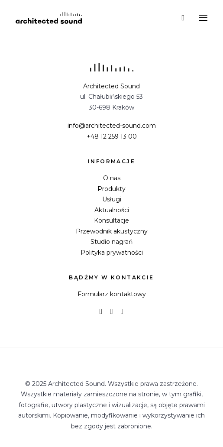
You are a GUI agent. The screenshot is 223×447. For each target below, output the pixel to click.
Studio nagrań (111, 242)
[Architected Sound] (49, 18)
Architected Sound (111, 86)
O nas (111, 178)
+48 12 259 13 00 (112, 136)
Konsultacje (111, 220)
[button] (203, 18)
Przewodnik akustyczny (112, 231)
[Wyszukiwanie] (179, 18)
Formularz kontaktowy (112, 294)
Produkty (111, 189)
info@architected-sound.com (112, 126)
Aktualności (111, 210)
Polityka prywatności (112, 252)
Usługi (111, 199)
